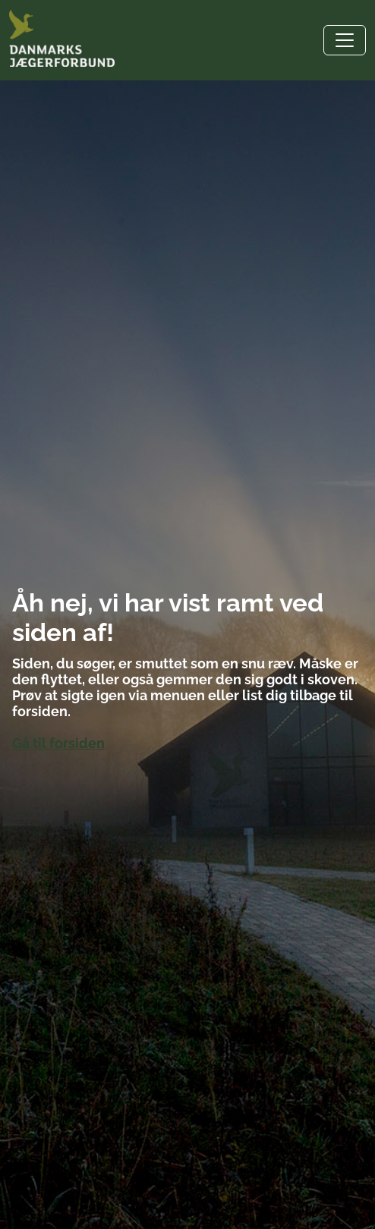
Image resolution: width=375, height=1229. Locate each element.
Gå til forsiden (58, 743)
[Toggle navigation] (344, 40)
